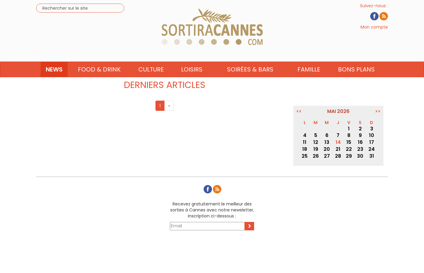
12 (315, 142)
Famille (308, 80)
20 (327, 149)
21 (338, 149)
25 (305, 156)
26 (316, 156)
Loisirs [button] (191, 80)
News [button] (54, 80)
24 (371, 149)
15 (348, 142)
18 (304, 149)
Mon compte (374, 32)
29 (349, 156)
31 (371, 156)
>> (377, 111)
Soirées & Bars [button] (250, 80)
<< (299, 111)
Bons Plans (356, 80)
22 (349, 149)
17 (371, 142)
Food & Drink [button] (99, 80)
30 (360, 156)
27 (327, 156)
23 (360, 149)
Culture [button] (151, 80)
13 (326, 142)
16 (360, 142)
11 (304, 142)
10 (371, 135)
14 (338, 142)
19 (315, 149)
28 (338, 156)
